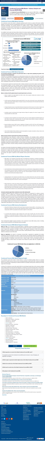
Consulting (3, 426)
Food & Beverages (7, 4)
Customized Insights (5, 427)
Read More (4, 394)
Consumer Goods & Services (27, 412)
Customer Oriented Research (7, 431)
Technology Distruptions (6, 424)
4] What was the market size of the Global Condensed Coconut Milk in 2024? (17, 367)
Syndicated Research (5, 429)
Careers (2, 414)
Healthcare (25, 407)
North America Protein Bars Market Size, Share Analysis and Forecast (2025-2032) (20, 386)
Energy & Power (37, 413)
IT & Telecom (25, 409)
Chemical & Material (27, 414)
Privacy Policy (4, 411)
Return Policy (3, 413)
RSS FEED (3, 416)
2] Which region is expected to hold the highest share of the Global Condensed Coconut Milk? (20, 359)
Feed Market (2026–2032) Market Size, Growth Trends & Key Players (17, 379)
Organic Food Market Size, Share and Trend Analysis (13, 390)
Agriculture (36, 414)
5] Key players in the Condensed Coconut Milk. (11, 371)
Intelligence (3, 423)
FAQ (2, 407)
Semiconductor (26, 419)
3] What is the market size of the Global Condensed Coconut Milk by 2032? (17, 363)
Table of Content (10, 18)
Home (2, 4)
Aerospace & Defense (38, 407)
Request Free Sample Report (16, 69)
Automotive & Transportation (26, 416)
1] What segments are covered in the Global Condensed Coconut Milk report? (17, 352)
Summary (3, 18)
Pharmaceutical (26, 418)
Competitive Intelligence (6, 430)
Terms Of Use (3, 410)
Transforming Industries (5, 433)
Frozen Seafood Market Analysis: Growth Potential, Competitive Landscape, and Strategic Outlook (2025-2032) (21, 376)
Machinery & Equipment (38, 411)
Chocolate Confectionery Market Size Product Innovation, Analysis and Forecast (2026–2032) (22, 382)
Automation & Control (38, 409)
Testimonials (3, 409)
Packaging (36, 410)
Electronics (36, 415)
